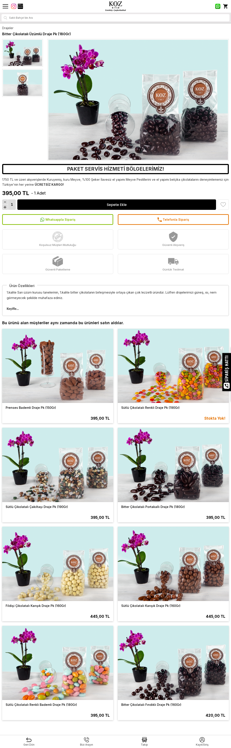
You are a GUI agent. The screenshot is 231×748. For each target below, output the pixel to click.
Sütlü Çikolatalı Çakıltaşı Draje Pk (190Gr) (37, 507)
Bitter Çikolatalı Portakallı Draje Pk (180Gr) (153, 507)
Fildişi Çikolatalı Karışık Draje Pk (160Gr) (36, 606)
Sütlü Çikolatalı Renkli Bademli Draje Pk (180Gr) (41, 704)
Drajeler (7, 28)
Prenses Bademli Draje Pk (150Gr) (31, 407)
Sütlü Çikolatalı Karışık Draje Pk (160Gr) (150, 606)
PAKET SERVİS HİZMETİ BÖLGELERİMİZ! (115, 169)
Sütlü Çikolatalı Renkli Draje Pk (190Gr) (150, 407)
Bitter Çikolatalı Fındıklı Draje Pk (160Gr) (151, 704)
